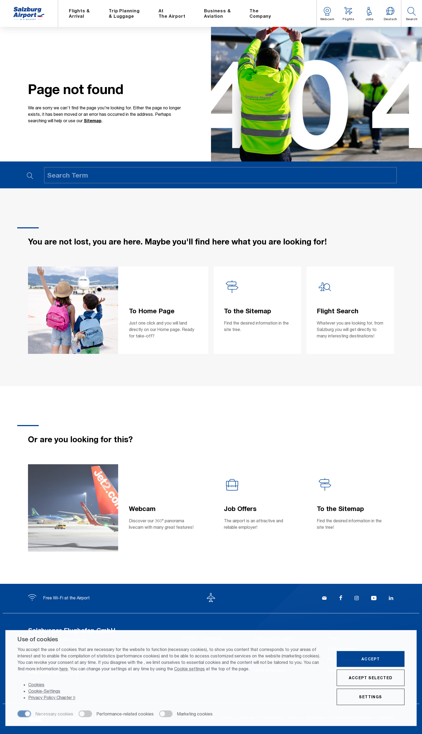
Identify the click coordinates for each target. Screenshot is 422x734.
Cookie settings (189, 669)
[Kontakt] (324, 598)
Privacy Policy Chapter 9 (51, 698)
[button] (411, 13)
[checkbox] (45, 714)
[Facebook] (340, 598)
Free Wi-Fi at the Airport (59, 597)
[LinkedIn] (391, 598)
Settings (370, 697)
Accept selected (371, 678)
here (63, 669)
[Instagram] (356, 598)
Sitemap (92, 120)
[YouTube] (374, 598)
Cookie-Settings (44, 691)
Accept (370, 659)
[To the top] (211, 598)
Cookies (36, 685)
